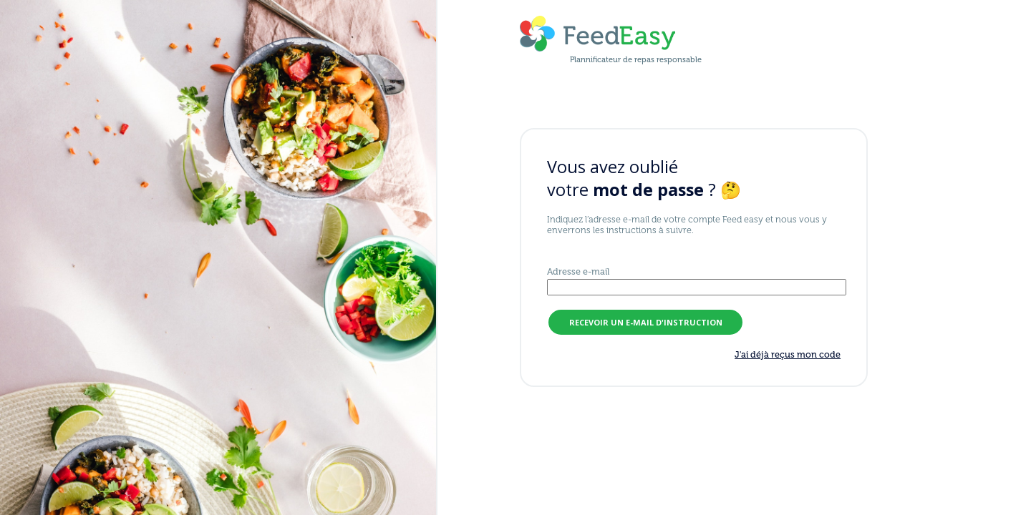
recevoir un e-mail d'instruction (645, 322)
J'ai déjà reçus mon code (788, 354)
